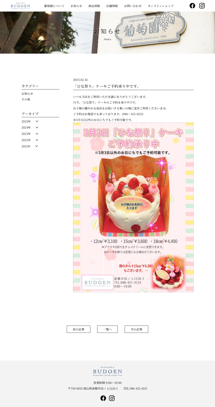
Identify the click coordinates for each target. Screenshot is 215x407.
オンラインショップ (161, 6)
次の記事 (136, 329)
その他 (26, 99)
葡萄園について (54, 6)
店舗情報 (112, 6)
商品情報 (94, 6)
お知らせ (76, 6)
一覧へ (107, 329)
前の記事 (78, 329)
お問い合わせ (132, 6)
